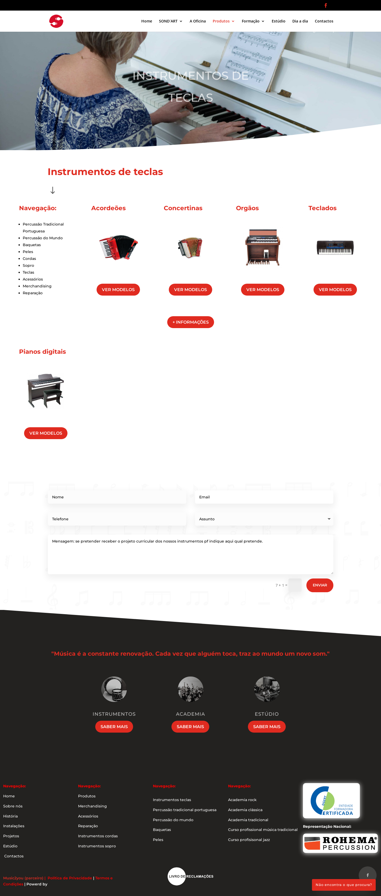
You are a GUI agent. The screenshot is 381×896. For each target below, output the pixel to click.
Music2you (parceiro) (23, 878)
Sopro (28, 265)
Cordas (29, 258)
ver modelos (118, 289)
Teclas (28, 272)
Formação (251, 21)
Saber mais (114, 726)
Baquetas (32, 244)
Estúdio (278, 21)
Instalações (13, 826)
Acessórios (33, 279)
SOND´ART (168, 21)
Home (146, 21)
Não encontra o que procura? (344, 885)
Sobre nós (12, 806)
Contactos (324, 21)
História (10, 816)
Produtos (221, 21)
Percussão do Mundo (43, 238)
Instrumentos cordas (98, 836)
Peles (28, 251)
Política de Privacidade (70, 878)
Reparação (33, 293)
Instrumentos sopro (97, 846)
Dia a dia (300, 21)
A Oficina (198, 21)
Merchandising (37, 286)
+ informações (191, 322)
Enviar (320, 585)
